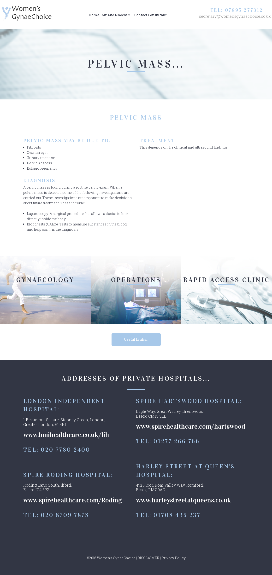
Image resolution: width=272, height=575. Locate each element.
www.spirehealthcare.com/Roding (72, 500)
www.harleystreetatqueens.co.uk (183, 500)
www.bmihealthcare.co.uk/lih (66, 435)
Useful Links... (136, 339)
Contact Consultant (150, 15)
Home (94, 15)
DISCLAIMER (148, 558)
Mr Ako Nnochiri (116, 15)
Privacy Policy (173, 558)
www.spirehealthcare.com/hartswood (190, 426)
